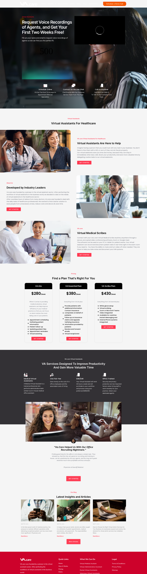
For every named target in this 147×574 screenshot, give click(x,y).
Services (52, 4)
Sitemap (61, 562)
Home (44, 4)
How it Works (63, 4)
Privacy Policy (63, 559)
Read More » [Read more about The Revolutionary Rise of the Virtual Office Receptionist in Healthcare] (60, 518)
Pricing (72, 4)
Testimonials (93, 4)
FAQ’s (79, 4)
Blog (85, 4)
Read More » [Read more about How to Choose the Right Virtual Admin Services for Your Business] (96, 518)
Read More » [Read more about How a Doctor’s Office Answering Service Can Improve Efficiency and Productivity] (24, 518)
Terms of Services (64, 557)
